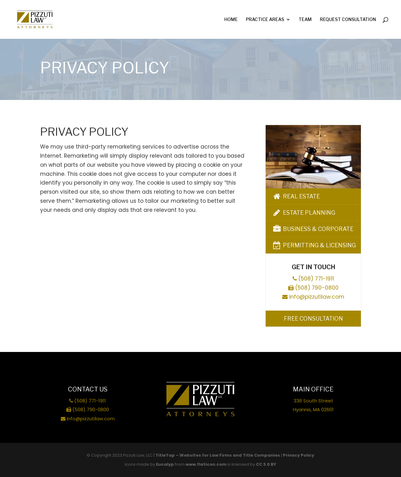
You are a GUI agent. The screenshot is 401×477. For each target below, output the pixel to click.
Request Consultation (348, 19)
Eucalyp (165, 464)
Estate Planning (303, 212)
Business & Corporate (312, 229)
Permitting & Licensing (314, 245)
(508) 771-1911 (313, 278)
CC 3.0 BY (266, 464)
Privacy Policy (298, 455)
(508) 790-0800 (313, 287)
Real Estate (296, 196)
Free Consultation (313, 318)
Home (231, 19)
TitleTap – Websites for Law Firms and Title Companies (217, 455)
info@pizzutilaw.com (313, 297)
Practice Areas (265, 19)
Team (305, 19)
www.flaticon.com (206, 464)
